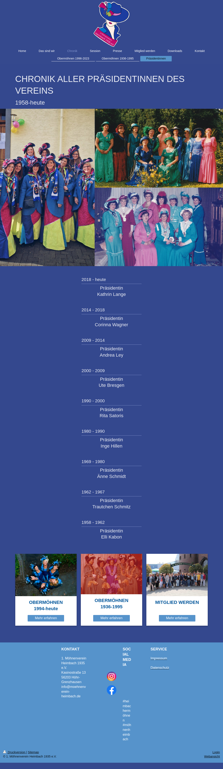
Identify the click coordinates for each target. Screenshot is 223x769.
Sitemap (33, 752)
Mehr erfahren (46, 618)
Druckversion (14, 752)
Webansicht (212, 756)
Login (216, 752)
